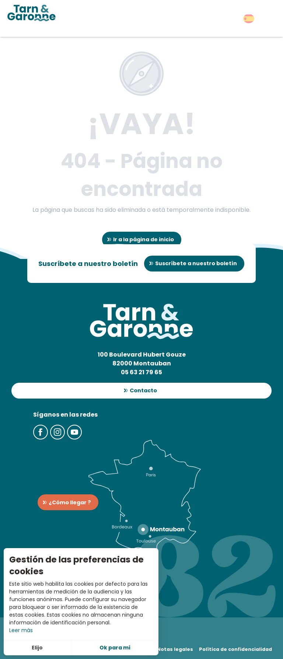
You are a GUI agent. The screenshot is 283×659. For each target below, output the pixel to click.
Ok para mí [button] (114, 647)
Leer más (21, 630)
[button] (248, 18)
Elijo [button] (37, 647)
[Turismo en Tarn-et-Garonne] (31, 13)
